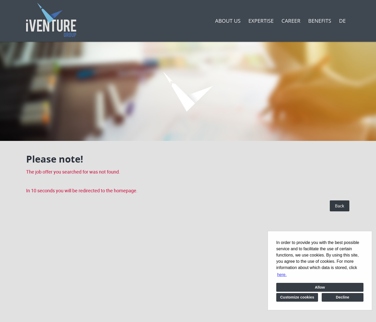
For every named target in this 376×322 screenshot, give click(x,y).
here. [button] (281, 274)
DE (342, 20)
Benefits (319, 20)
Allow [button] (320, 287)
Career (290, 20)
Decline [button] (342, 297)
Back (339, 206)
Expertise (261, 20)
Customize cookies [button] (297, 297)
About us (227, 20)
